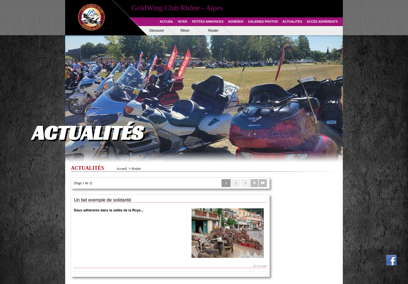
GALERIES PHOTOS (263, 21)
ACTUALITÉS (292, 21)
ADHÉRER (235, 21)
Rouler (213, 31)
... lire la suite (258, 266)
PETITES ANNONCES (207, 21)
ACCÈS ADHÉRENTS (322, 21)
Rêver (185, 31)
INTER (182, 21)
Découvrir (156, 31)
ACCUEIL (166, 21)
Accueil (121, 169)
